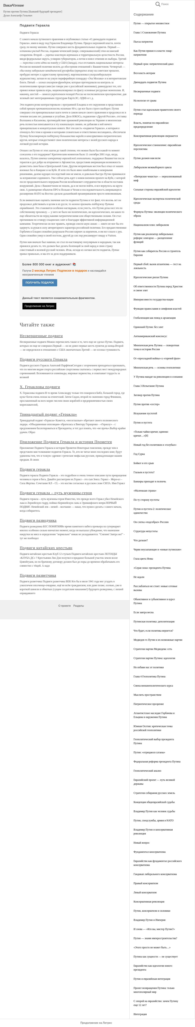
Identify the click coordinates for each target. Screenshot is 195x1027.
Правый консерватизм (146, 883)
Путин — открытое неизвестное (151, 23)
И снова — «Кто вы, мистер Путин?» (154, 929)
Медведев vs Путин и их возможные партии (158, 639)
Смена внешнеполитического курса (153, 685)
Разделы (78, 605)
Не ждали (139, 577)
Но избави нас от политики (149, 667)
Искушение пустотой (145, 413)
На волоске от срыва (145, 100)
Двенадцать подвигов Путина (150, 82)
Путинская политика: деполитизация (154, 621)
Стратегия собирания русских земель (154, 793)
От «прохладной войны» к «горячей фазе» (157, 358)
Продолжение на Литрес (39, 306)
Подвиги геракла (35, 469)
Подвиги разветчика (38, 575)
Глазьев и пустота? (144, 472)
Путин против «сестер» (147, 404)
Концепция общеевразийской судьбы (154, 802)
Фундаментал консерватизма (150, 851)
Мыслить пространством (147, 694)
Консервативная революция (149, 901)
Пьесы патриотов (143, 41)
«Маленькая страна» (145, 490)
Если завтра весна (144, 612)
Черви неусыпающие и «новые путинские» (157, 549)
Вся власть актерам (144, 73)
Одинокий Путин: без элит (148, 327)
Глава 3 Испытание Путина (149, 385)
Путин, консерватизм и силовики (152, 910)
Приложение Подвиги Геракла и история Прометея (66, 442)
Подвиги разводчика (38, 520)
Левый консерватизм (145, 892)
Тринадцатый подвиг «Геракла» (48, 414)
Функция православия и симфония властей (157, 308)
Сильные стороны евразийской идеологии (157, 189)
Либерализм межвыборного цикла (153, 167)
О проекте (64, 605)
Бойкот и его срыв (144, 463)
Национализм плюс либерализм (151, 224)
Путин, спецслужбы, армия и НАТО (154, 820)
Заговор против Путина (147, 395)
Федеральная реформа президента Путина (157, 761)
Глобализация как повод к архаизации (155, 317)
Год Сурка (139, 454)
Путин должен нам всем (147, 158)
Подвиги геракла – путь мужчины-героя (56, 493)
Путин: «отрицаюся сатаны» (149, 752)
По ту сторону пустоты (146, 499)
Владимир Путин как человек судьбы (154, 811)
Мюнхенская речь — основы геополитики (157, 367)
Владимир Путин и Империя (150, 920)
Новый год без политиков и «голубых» (155, 444)
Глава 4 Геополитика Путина (150, 676)
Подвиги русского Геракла (43, 359)
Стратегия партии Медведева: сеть (153, 649)
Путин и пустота (143, 422)
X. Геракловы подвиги (40, 387)
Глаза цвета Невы (143, 558)
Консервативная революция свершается (156, 135)
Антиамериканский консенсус (150, 336)
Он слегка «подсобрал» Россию (151, 522)
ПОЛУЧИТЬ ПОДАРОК (40, 282)
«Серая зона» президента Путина (152, 567)
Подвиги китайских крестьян (46, 548)
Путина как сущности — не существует (156, 956)
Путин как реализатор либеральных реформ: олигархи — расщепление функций (153, 238)
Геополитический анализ (147, 770)
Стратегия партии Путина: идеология (154, 658)
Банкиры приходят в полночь (150, 481)
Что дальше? (141, 540)
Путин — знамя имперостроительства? (155, 938)
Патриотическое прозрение (149, 704)
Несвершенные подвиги (147, 91)
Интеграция (140, 1014)
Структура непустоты (146, 531)
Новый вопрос (142, 842)
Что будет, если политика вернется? (153, 630)
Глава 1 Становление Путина (150, 32)
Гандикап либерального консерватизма (155, 874)
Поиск (161, 4)
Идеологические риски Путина (151, 277)
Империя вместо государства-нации (153, 299)
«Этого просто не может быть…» (152, 947)
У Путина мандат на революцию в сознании (158, 376)
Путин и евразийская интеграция (152, 978)
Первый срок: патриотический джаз (153, 64)
